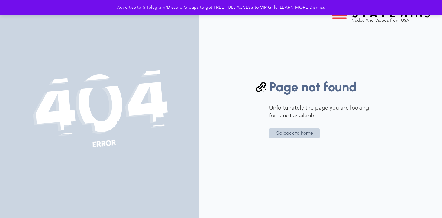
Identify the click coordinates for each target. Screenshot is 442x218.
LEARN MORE (294, 7)
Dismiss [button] (317, 7)
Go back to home (294, 133)
